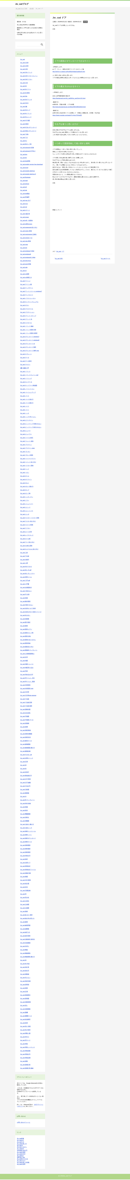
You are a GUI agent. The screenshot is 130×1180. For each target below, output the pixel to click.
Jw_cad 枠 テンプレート (27, 800)
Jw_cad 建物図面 (25, 745)
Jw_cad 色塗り (24, 947)
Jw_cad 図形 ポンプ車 (26, 633)
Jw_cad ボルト (24, 483)
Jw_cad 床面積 (24, 724)
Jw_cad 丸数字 (24, 560)
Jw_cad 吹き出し (25, 616)
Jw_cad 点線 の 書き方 (27, 825)
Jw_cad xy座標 (24, 274)
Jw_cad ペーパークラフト (28, 459)
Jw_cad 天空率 (24, 692)
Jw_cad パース (24, 396)
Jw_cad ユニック (25, 508)
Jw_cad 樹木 (24, 811)
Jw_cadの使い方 (22, 1144)
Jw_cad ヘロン (24, 473)
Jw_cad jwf (23, 187)
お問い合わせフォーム (23, 1123)
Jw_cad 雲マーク (25, 1041)
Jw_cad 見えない (25, 978)
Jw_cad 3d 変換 (25, 93)
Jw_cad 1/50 (58, 259)
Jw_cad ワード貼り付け (27, 542)
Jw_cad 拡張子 (24, 772)
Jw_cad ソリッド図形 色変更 (28, 333)
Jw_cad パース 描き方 (26, 400)
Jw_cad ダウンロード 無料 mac (29, 351)
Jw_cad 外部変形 (25, 685)
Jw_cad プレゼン (25, 452)
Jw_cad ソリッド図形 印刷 (28, 330)
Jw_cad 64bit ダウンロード (28, 131)
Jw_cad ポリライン (26, 480)
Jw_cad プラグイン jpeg (27, 448)
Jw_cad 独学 (24, 859)
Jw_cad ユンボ (24, 515)
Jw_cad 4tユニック (26, 117)
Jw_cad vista (24, 245)
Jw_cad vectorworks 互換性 (28, 235)
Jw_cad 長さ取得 (25, 1030)
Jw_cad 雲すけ (24, 1037)
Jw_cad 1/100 (24, 63)
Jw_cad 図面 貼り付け (26, 647)
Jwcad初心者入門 (22, 1151)
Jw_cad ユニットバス (26, 511)
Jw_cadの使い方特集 (23, 1163)
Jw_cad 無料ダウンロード (28, 839)
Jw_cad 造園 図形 (25, 1002)
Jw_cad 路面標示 (25, 995)
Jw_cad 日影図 (24, 790)
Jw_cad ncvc (24, 204)
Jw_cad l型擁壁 (24, 197)
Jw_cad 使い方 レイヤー (27, 574)
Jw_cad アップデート (26, 288)
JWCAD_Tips (21, 1158)
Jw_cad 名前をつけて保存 (28, 609)
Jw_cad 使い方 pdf (25, 570)
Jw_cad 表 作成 (24, 964)
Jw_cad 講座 (24, 988)
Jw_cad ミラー (24, 501)
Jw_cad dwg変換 (25, 161)
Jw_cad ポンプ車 (25, 494)
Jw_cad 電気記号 (25, 1055)
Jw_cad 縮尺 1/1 (25, 933)
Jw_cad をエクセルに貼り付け (29, 549)
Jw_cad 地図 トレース (26, 664)
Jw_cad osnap (24, 217)
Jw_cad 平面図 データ (26, 720)
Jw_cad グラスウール (26, 309)
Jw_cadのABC (21, 1152)
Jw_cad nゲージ (25, 211)
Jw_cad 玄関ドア (25, 863)
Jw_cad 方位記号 (25, 786)
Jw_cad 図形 (24, 626)
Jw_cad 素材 (24, 912)
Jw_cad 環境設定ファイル (28, 870)
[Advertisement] (82, 42)
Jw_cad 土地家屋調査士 (27, 654)
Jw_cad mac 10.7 (25, 201)
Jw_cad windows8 (25, 255)
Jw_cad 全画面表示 (26, 588)
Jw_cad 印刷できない (26, 605)
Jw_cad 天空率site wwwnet (28, 696)
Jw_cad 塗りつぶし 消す (27, 678)
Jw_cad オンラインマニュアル (29, 302)
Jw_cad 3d (23, 86)
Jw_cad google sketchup (27, 171)
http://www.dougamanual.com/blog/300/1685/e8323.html (69, 107)
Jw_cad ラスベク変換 (26, 525)
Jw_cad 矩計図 (24, 884)
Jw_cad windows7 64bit (27, 251)
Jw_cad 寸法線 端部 (26, 706)
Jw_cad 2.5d (24, 83)
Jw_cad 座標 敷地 (25, 731)
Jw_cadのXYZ (21, 1154)
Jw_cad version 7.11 (26, 238)
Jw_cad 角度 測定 (25, 981)
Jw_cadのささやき (22, 1159)
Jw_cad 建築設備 (25, 751)
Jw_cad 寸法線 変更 (26, 703)
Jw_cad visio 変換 (25, 241)
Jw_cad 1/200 (24, 66)
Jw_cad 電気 (24, 1044)
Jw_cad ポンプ (24, 490)
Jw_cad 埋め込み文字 (26, 675)
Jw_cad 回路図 (24, 619)
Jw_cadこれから (22, 1147)
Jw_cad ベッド (24, 469)
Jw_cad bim (23, 155)
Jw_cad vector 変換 (26, 231)
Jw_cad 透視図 (24, 999)
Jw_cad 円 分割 (24, 595)
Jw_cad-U (20, 1146)
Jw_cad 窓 (23, 894)
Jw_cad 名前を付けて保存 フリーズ (30, 612)
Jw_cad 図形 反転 (25, 637)
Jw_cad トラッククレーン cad (29, 375)
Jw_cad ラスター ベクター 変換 (29, 518)
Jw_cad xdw (23, 268)
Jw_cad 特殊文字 (25, 856)
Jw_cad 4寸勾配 (25, 121)
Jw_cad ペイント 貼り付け (28, 462)
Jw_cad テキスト (25, 365)
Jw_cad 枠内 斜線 (25, 804)
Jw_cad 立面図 (24, 908)
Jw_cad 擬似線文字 (26, 776)
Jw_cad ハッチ (24, 414)
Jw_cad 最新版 (24, 793)
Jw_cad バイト (24, 410)
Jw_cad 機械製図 (25, 814)
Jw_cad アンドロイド (26, 295)
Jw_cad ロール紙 (25, 539)
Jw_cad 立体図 (24, 905)
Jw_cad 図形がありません (28, 640)
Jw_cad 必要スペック (26, 758)
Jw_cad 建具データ (26, 741)
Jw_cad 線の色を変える (27, 919)
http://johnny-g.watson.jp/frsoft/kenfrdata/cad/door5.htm (69, 72)
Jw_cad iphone (24, 184)
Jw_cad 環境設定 (25, 866)
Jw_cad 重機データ (26, 1016)
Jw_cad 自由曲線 (25, 943)
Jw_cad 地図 (24, 661)
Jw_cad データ (105, 259)
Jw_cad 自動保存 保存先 (27, 940)
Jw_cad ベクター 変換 (26, 466)
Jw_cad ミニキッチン (26, 497)
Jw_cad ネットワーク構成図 (28, 386)
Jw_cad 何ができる (26, 567)
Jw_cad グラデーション (27, 313)
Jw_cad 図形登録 (25, 643)
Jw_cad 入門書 (24, 584)
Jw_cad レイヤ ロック (26, 536)
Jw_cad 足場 (24, 992)
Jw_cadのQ (20, 1149)
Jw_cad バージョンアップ (28, 393)
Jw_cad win (23, 248)
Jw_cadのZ (20, 1156)
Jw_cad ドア (24, 368)
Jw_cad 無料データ (26, 842)
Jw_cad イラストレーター (28, 299)
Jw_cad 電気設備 (25, 1058)
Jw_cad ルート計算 (26, 532)
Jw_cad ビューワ (25, 431)
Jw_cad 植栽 (24, 807)
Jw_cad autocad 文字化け (27, 151)
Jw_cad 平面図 (24, 717)
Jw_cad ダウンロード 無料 (28, 347)
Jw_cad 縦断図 (24, 929)
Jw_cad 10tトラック (26, 73)
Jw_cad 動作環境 (25, 602)
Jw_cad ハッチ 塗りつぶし (28, 417)
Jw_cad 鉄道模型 (25, 1020)
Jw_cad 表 (23, 960)
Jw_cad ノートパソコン (27, 389)
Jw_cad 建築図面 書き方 (27, 748)
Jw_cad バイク (24, 407)
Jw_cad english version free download (31, 165)
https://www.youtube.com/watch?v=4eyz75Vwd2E (67, 116)
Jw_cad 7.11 (24, 138)
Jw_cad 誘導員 (24, 985)
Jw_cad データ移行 (26, 361)
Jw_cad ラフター (25, 529)
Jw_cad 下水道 (24, 556)
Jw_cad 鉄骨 (24, 1023)
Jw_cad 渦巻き (24, 818)
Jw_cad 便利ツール (26, 577)
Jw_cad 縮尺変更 (25, 936)
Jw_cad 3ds (23, 97)
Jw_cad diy (23, 158)
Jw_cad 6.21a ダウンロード (28, 128)
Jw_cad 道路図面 (25, 1009)
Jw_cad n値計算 (25, 214)
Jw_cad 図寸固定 (25, 623)
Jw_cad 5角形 (24, 124)
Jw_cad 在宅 (24, 657)
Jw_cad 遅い (24, 1006)
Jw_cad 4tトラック (26, 114)
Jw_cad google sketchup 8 (28, 174)
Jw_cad (58, 252)
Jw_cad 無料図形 (25, 846)
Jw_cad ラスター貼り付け (28, 522)
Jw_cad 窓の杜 (24, 898)
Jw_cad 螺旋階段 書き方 (27, 957)
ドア (63, 252)
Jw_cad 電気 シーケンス (27, 1048)
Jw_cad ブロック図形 (26, 455)
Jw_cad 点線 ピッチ (26, 828)
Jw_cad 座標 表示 (25, 738)
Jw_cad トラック (25, 372)
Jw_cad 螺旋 (24, 950)
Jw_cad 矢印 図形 (25, 880)
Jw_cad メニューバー (26, 504)
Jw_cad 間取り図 (25, 1034)
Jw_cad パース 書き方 (26, 403)
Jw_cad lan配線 (25, 194)
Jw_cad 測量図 (24, 821)
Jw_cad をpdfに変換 (26, 546)
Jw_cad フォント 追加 (26, 441)
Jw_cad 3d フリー (25, 90)
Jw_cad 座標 (24, 727)
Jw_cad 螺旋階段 (25, 953)
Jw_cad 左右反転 (25, 713)
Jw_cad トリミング (26, 379)
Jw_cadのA (20, 1141)
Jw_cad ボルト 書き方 (26, 487)
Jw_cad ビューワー (26, 434)
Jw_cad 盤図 (24, 877)
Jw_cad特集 (20, 1139)
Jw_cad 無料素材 (25, 849)
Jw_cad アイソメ (25, 281)
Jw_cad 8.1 (23, 141)
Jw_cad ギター (24, 306)
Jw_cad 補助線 (24, 974)
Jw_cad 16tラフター (26, 80)
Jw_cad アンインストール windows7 (31, 292)
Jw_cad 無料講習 (25, 852)
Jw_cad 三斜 (24, 553)
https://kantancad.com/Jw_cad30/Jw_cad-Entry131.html (69, 99)
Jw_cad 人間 (24, 563)
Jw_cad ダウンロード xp (27, 344)
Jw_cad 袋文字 (24, 971)
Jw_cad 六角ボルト (26, 591)
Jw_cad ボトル (24, 476)
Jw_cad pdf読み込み (26, 224)
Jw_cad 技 (23, 769)
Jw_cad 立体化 (24, 901)
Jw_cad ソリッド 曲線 (26, 327)
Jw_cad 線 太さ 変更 (26, 915)
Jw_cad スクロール (26, 323)
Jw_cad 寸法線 (24, 699)
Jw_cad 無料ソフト (26, 835)
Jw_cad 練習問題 (25, 926)
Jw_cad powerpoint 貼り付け (28, 228)
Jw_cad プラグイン (26, 445)
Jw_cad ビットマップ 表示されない (30, 428)
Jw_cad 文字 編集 (25, 783)
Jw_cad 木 (23, 797)
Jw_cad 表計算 (24, 967)
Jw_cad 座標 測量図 (26, 734)
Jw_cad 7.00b (24, 135)
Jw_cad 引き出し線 (26, 755)
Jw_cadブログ (24, 3)
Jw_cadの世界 (21, 1164)
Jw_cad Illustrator (25, 178)
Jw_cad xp (23, 271)
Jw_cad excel (24, 168)
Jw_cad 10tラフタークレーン (29, 76)
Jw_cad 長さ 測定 (25, 1027)
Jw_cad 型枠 (24, 671)
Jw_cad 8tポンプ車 (26, 144)
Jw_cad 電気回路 (25, 1051)
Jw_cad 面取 (24, 1061)
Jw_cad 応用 (24, 762)
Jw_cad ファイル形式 (26, 438)
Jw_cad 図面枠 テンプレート (28, 650)
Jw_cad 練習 (24, 922)
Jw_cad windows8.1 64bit (27, 258)
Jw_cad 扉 (23, 765)
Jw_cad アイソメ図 (26, 285)
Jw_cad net (23, 207)
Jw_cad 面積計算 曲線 (26, 1068)
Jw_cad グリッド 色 (26, 320)
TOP (21, 9)
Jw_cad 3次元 (24, 103)
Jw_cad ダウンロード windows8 (29, 340)
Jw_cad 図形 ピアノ (26, 630)
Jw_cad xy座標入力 (26, 278)
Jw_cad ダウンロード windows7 (29, 337)
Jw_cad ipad (24, 181)
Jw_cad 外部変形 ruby (26, 689)
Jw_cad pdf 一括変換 (26, 221)
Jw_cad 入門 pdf (25, 581)
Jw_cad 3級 (23, 107)
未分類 (85, 22)
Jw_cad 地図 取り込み (26, 668)
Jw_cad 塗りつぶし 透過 (27, 682)
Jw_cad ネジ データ (26, 382)
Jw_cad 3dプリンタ (26, 100)
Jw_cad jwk (23, 191)
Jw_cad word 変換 (25, 264)
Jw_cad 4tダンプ (25, 110)
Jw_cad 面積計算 (25, 1065)
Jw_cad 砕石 (24, 887)
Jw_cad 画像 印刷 (25, 873)
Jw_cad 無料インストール (28, 832)
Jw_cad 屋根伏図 (25, 710)
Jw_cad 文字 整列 (25, 779)
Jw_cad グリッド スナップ (28, 316)
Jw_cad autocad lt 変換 (27, 148)
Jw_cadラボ (20, 1142)
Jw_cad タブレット (26, 354)
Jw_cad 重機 (24, 1013)
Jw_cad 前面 (24, 598)
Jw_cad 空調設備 (25, 891)
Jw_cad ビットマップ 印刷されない (30, 424)
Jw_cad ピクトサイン (26, 421)
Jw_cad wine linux (25, 261)
